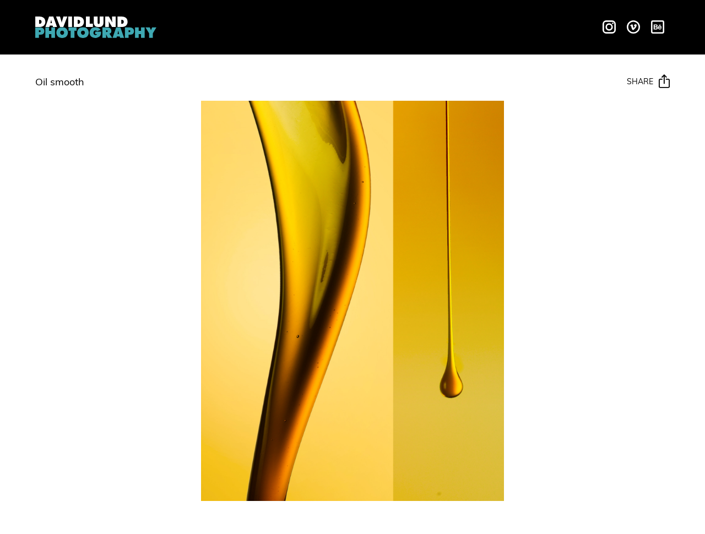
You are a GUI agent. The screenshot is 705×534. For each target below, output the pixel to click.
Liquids (269, 25)
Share (648, 82)
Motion (317, 25)
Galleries (372, 25)
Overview (213, 25)
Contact (544, 25)
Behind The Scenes (459, 25)
